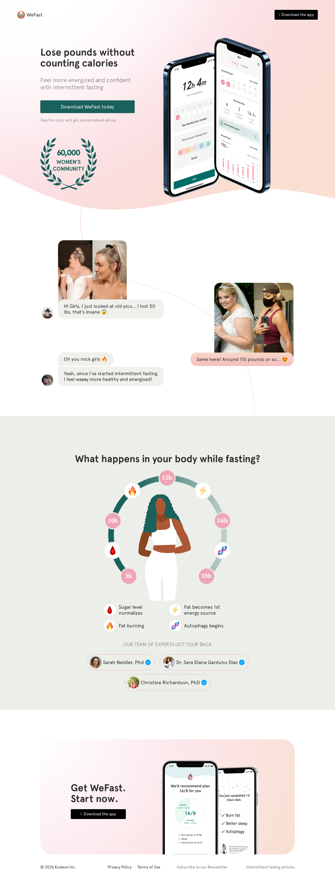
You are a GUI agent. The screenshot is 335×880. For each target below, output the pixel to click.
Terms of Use (148, 867)
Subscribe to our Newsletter (202, 867)
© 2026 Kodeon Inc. (58, 867)
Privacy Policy (119, 867)
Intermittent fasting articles (270, 867)
